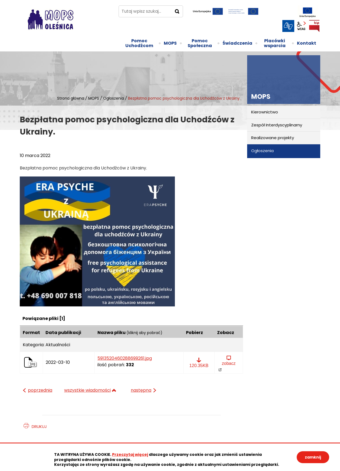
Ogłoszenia (113, 98)
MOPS (93, 98)
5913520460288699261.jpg (124, 358)
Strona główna (70, 98)
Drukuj (39, 426)
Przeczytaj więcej (130, 454)
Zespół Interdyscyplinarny (276, 125)
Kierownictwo (264, 112)
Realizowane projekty (272, 137)
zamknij (313, 457)
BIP (314, 26)
